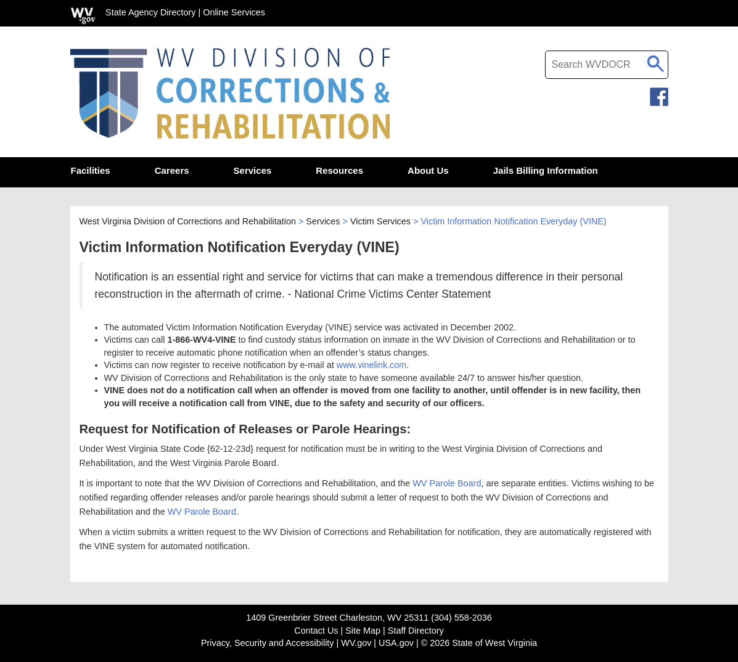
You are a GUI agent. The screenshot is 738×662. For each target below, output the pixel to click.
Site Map (362, 630)
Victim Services (380, 221)
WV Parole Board (446, 483)
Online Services (234, 12)
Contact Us (316, 630)
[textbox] (606, 65)
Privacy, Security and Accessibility (267, 643)
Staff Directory (416, 630)
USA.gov (396, 643)
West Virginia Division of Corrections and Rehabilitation (188, 221)
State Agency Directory (150, 12)
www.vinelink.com (372, 365)
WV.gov (356, 643)
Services (323, 221)
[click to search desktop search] (656, 62)
